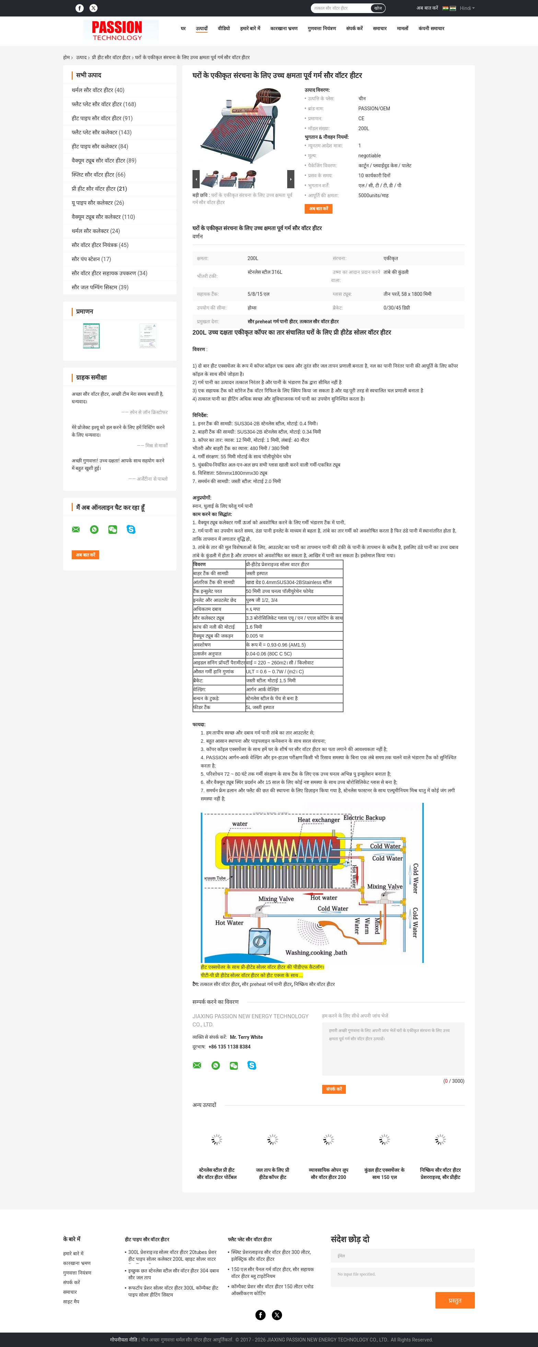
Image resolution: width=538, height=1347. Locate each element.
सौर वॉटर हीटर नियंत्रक (94, 245)
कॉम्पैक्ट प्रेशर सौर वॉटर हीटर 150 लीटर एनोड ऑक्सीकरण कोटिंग (272, 1290)
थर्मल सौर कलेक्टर (90, 231)
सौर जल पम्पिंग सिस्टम (94, 287)
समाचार (380, 28)
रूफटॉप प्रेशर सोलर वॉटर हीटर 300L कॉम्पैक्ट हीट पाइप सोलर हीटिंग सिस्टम (173, 1291)
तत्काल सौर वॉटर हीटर (219, 984)
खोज (378, 8)
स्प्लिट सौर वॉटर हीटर (93, 174)
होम (66, 57)
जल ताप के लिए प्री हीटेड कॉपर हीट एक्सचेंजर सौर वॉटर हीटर (272, 1173)
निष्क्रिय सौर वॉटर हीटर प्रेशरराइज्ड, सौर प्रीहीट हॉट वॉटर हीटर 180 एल (440, 1173)
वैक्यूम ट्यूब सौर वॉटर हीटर (98, 160)
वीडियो (224, 28)
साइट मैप (71, 1301)
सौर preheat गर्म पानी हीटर (266, 984)
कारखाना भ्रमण (283, 28)
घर (183, 28)
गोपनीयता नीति (123, 1340)
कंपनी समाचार (431, 28)
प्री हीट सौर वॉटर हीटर (111, 57)
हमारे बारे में (250, 28)
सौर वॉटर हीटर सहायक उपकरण (104, 273)
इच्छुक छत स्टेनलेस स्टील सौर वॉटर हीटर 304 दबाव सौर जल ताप (173, 1274)
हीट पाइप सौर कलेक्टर (94, 146)
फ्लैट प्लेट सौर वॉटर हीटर (97, 104)
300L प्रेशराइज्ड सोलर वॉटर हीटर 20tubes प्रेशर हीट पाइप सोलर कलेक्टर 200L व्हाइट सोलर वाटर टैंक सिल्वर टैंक (172, 1256)
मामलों (402, 28)
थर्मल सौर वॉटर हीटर (92, 90)
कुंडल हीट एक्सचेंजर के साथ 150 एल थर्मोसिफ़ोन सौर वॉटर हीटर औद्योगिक (384, 1173)
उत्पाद (81, 57)
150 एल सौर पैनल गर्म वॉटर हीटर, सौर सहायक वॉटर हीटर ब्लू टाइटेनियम (272, 1273)
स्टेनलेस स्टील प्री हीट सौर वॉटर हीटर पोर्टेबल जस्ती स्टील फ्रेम (216, 1173)
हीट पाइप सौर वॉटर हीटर (96, 118)
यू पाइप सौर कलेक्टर (92, 203)
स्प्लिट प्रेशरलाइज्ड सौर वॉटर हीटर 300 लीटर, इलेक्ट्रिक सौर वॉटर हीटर (271, 1255)
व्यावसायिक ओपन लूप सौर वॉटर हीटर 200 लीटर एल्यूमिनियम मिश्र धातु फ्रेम (328, 1173)
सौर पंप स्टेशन (86, 259)
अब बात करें (427, 8)
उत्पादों (202, 28)
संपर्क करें (354, 28)
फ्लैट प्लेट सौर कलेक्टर (94, 132)
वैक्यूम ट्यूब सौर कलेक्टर (96, 217)
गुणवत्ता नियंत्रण (322, 28)
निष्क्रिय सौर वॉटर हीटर (314, 984)
